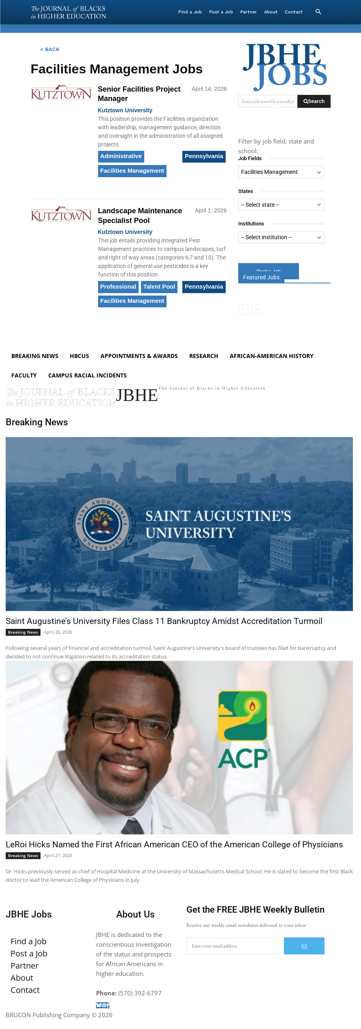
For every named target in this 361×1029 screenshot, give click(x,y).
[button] (318, 12)
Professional (117, 282)
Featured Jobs (261, 277)
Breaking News (23, 641)
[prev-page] (243, 309)
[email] (235, 955)
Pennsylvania (205, 155)
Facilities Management (130, 168)
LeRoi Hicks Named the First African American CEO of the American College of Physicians (174, 854)
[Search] (314, 101)
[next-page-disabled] (256, 309)
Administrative (119, 155)
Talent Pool (156, 282)
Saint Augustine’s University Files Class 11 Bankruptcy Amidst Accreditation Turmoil (164, 630)
